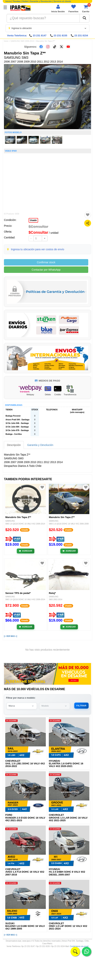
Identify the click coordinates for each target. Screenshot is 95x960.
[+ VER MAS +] (10, 636)
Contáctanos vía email (79, 947)
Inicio (8, 1)
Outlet (25, 1)
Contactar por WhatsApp (46, 269)
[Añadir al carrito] (25, 551)
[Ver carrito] (85, 9)
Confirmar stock (46, 262)
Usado (33, 220)
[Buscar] (84, 18)
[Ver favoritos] (73, 9)
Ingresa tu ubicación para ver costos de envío (37, 249)
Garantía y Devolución (41, 1)
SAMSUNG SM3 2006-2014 (22, 41)
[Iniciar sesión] (58, 9)
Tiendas (16, 1)
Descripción (14, 444)
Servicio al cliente (62, 1)
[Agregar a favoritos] (87, 215)
